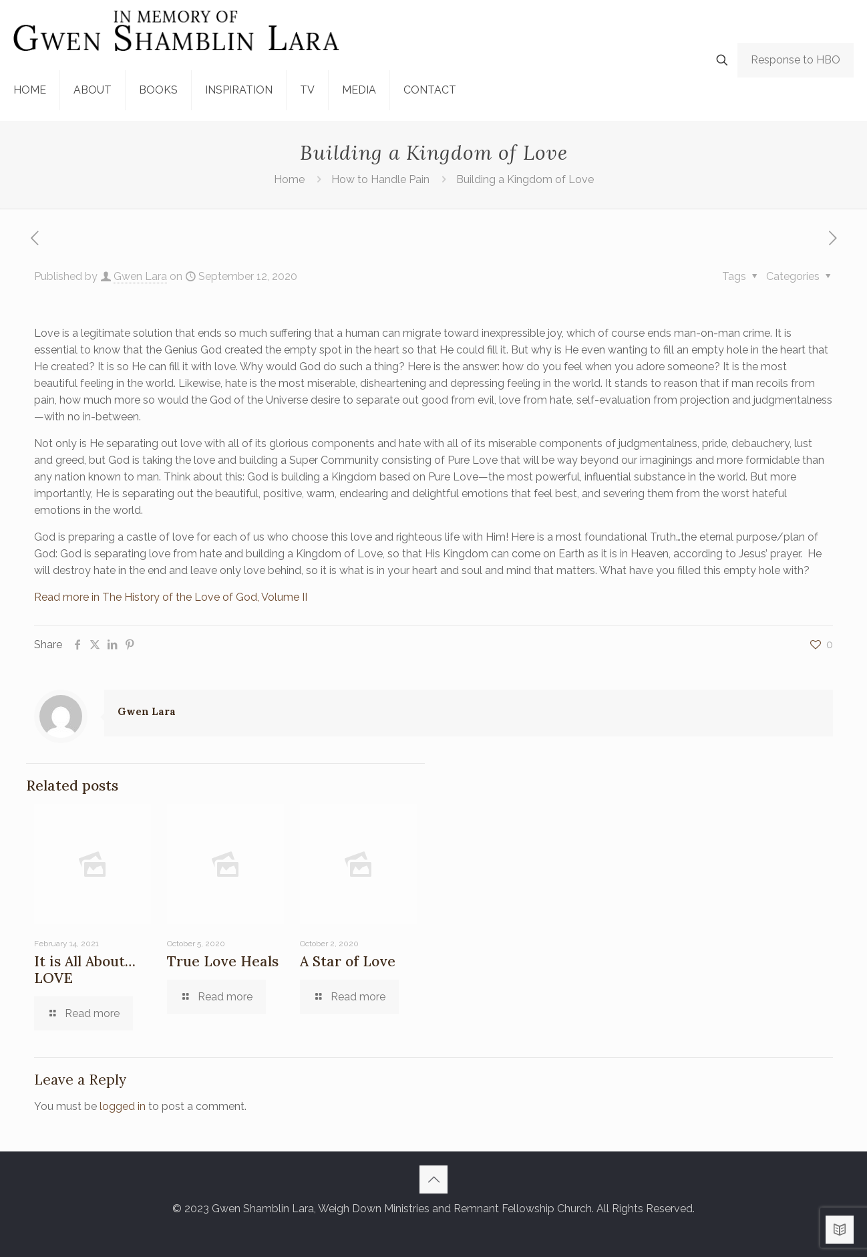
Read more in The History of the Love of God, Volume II (170, 597)
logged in (123, 1106)
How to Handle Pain (380, 179)
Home (289, 179)
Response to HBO (795, 59)
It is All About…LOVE (85, 969)
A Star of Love (347, 961)
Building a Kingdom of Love (525, 179)
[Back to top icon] (433, 1179)
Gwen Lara (140, 276)
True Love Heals (223, 961)
